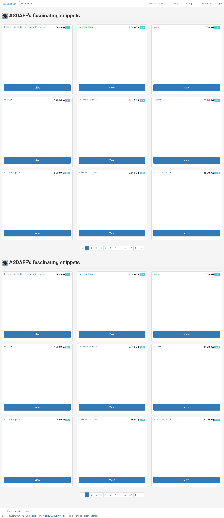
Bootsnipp (9, 3)
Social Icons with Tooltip (89, 172)
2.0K (57, 173)
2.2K (132, 173)
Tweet (27, 511)
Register (207, 3)
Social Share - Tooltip (163, 172)
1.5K (57, 27)
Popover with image (88, 100)
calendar (157, 27)
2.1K (132, 100)
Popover (157, 100)
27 (130, 248)
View (37, 87)
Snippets (192, 3)
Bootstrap (26, 3)
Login (219, 3)
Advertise (62, 516)
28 (136, 248)
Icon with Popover (12, 172)
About (54, 516)
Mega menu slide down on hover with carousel (24, 27)
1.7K (132, 27)
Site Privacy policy (42, 516)
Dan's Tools (28, 516)
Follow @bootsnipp (13, 511)
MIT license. (92, 516)
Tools (178, 3)
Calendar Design (86, 27)
